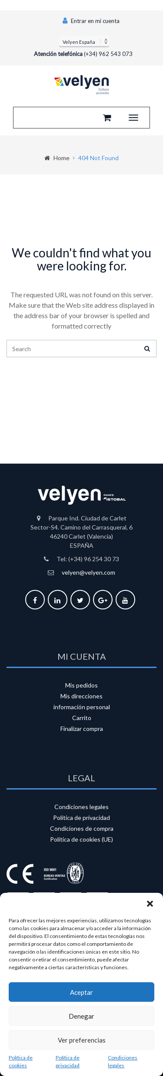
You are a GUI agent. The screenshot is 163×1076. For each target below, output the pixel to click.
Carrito (81, 717)
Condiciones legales (122, 1061)
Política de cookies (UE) (81, 839)
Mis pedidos (81, 685)
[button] (150, 903)
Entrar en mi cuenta (91, 20)
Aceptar (81, 992)
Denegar (81, 1016)
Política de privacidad (68, 1061)
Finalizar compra (81, 728)
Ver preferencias (82, 1040)
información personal (81, 707)
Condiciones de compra (81, 828)
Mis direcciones (81, 696)
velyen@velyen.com (88, 572)
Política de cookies (21, 1061)
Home (57, 157)
